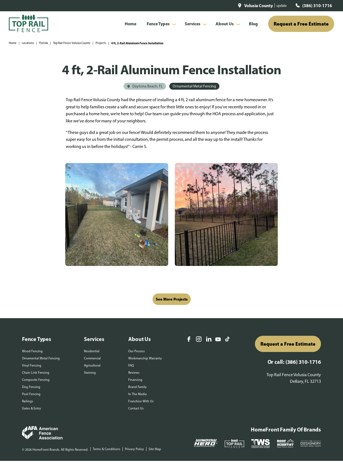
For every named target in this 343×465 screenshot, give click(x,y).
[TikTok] (227, 339)
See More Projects (171, 299)
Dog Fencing (31, 387)
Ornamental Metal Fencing (41, 358)
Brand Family (137, 387)
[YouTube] (218, 339)
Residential (91, 351)
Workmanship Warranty (145, 358)
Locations (28, 43)
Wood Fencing (32, 351)
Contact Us (136, 408)
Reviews (134, 373)
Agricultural (92, 365)
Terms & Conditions (106, 449)
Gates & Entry (31, 408)
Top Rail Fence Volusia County (71, 43)
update (281, 6)
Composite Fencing (36, 380)
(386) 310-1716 (317, 5)
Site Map (155, 449)
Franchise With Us (141, 401)
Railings (27, 401)
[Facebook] (189, 339)
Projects (101, 43)
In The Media (137, 394)
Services (192, 23)
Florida (43, 43)
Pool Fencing (31, 394)
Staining (90, 373)
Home (130, 23)
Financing (135, 380)
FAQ (131, 365)
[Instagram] (198, 339)
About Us (225, 23)
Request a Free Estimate (301, 24)
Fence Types (158, 23)
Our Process (136, 351)
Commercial (92, 358)
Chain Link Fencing (35, 373)
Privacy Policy (134, 449)
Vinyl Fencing (31, 365)
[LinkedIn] (208, 339)
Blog (253, 23)
